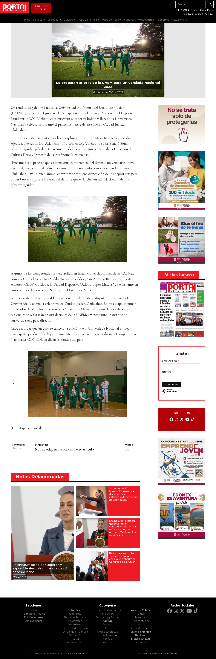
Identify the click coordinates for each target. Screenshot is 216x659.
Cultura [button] (69, 19)
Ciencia (108, 639)
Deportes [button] (163, 19)
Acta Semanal (180, 19)
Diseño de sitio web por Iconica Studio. (157, 653)
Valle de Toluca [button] (87, 19)
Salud (75, 639)
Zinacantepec (140, 621)
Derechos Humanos (108, 610)
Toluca (141, 613)
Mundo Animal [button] (146, 19)
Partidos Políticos (75, 617)
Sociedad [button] (53, 19)
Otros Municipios (141, 628)
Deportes (141, 642)
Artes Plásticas (108, 635)
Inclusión (108, 613)
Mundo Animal (140, 639)
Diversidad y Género (75, 631)
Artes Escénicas (108, 631)
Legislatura (75, 621)
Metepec (140, 617)
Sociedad (75, 624)
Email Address (170, 361)
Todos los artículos (33, 613)
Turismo (108, 642)
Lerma (141, 624)
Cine (108, 628)
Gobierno (75, 613)
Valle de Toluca (141, 610)
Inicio (27, 19)
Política (75, 610)
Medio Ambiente (75, 642)
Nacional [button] (129, 19)
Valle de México (140, 631)
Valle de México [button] (111, 19)
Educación (75, 635)
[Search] (190, 4)
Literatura (108, 624)
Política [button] (38, 19)
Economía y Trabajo (108, 617)
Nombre (166, 372)
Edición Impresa (33, 617)
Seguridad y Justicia (75, 628)
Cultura (108, 621)
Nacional (17, 448)
